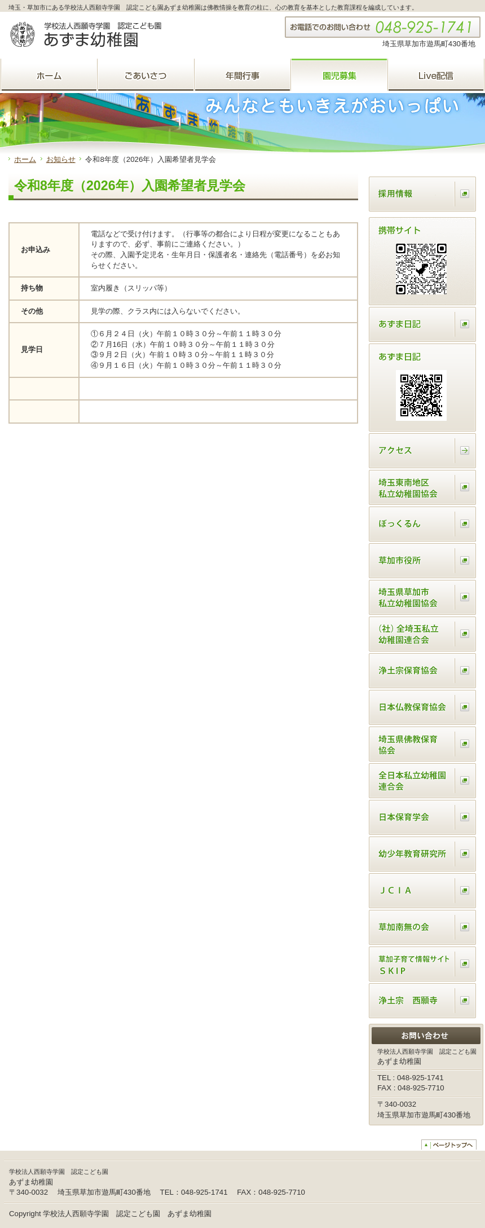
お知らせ (61, 159)
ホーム (25, 159)
